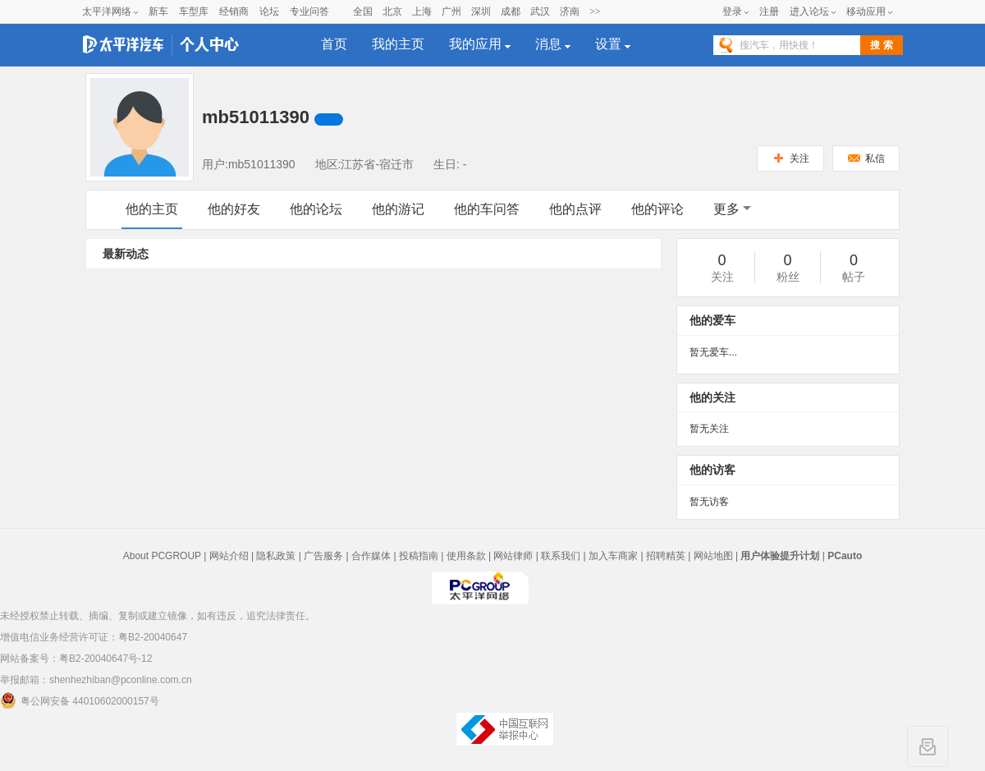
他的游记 (398, 209)
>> (595, 11)
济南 (570, 11)
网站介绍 (229, 556)
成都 (510, 11)
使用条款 (466, 556)
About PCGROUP (162, 556)
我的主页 (398, 44)
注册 (769, 11)
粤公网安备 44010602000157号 (79, 700)
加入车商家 (613, 556)
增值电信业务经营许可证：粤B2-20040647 (93, 637)
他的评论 (657, 209)
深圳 (481, 11)
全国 (363, 11)
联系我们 (560, 556)
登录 (732, 11)
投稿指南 (418, 556)
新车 (158, 11)
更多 (732, 209)
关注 (790, 158)
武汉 (540, 11)
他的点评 (575, 209)
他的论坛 (316, 209)
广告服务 (323, 556)
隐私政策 (276, 556)
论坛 (269, 11)
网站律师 (513, 556)
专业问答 (309, 11)
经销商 (234, 11)
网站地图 (713, 556)
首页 (334, 44)
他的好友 (234, 209)
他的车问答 (487, 209)
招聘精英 (665, 556)
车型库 (193, 11)
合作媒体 (371, 556)
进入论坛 (809, 11)
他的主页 (152, 209)
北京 (392, 11)
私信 (866, 158)
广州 (451, 11)
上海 (422, 11)
